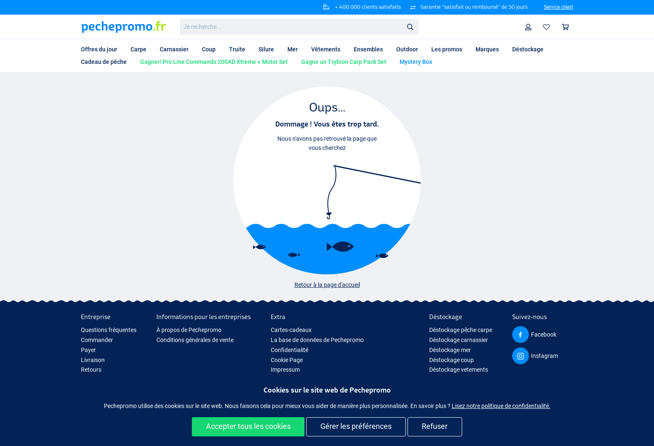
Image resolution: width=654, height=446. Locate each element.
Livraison (93, 360)
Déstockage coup (451, 360)
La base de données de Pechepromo (317, 340)
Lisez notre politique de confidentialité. (501, 406)
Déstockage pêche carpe (460, 330)
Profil (530, 27)
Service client (558, 7)
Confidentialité (289, 350)
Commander (97, 340)
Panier (567, 27)
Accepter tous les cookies (248, 426)
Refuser (435, 426)
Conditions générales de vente (195, 340)
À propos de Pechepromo (188, 330)
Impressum (285, 369)
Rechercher (412, 26)
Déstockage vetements (458, 369)
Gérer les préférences (356, 426)
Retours (91, 369)
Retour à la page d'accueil (327, 284)
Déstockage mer (450, 350)
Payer (88, 350)
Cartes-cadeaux (291, 330)
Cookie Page (287, 360)
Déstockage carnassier (458, 340)
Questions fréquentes (108, 330)
